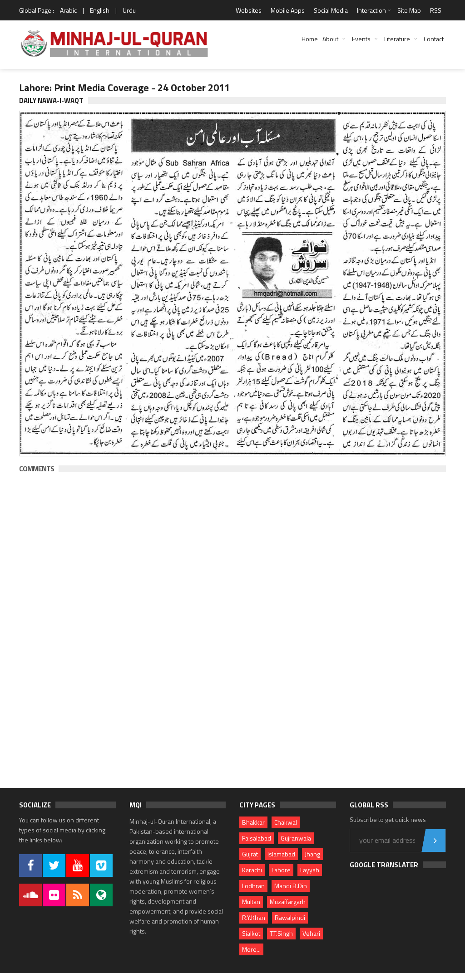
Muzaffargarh (288, 901)
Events (361, 39)
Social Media (331, 10)
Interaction (371, 10)
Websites (249, 10)
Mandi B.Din (290, 885)
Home (310, 39)
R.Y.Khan (253, 917)
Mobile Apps (288, 10)
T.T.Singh (281, 933)
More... (251, 949)
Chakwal (285, 822)
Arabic (68, 10)
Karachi (252, 870)
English (99, 10)
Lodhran (253, 885)
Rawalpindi (290, 917)
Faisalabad (256, 838)
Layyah (309, 870)
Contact (434, 39)
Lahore (281, 870)
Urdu (129, 10)
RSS (435, 10)
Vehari (311, 933)
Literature (397, 39)
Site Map (409, 10)
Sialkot (251, 933)
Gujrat (250, 854)
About (330, 39)
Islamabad (281, 854)
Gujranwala (296, 838)
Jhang (312, 854)
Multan (251, 901)
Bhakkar (253, 822)
